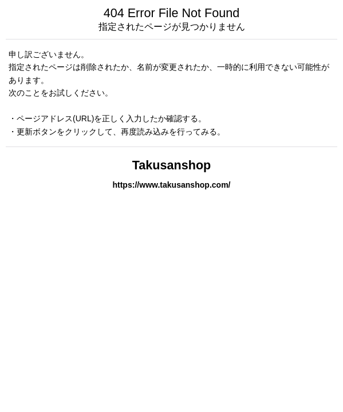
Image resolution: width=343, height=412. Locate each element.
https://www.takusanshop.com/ (171, 184)
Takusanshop (171, 165)
